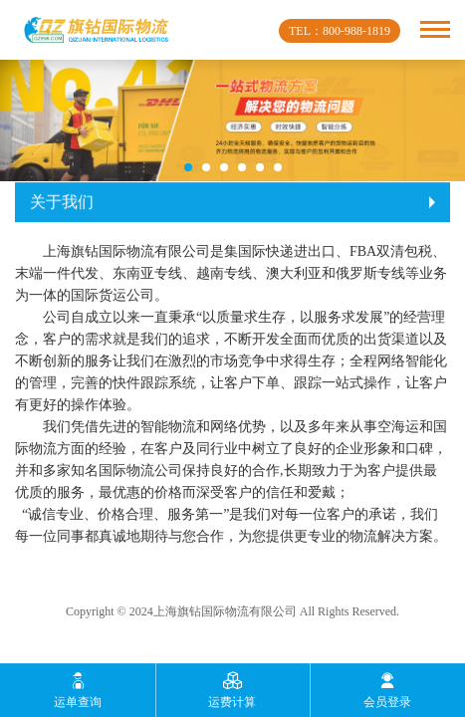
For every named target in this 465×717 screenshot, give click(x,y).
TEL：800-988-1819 (339, 31)
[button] (188, 167)
